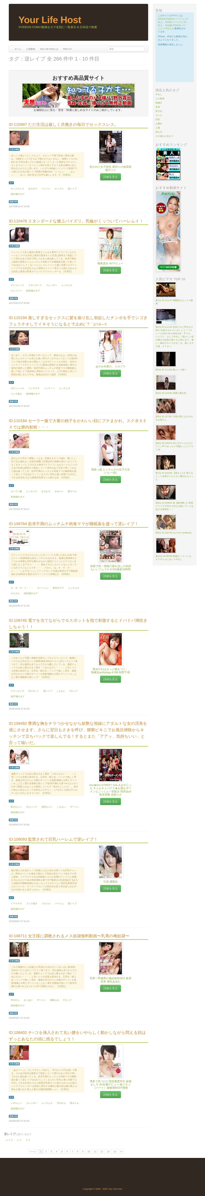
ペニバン (45, 188)
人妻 (158, 127)
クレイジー (16, 290)
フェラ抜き (16, 393)
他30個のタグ (33, 290)
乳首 (158, 107)
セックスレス (17, 188)
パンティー (49, 388)
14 (115, 1151)
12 (102, 1151)
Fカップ (74, 691)
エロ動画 (160, 98)
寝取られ (54, 1000)
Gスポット (33, 691)
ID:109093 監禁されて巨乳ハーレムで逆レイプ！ (53, 839)
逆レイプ (72, 188)
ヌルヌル (15, 593)
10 (88, 1151)
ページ (32, 1151)
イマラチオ (16, 903)
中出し (159, 94)
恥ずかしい (16, 807)
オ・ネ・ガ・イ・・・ (22, 588)
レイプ (9, 1140)
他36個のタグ (18, 1005)
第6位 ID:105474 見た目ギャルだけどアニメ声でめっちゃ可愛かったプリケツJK (175, 446)
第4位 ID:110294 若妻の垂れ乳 (171, 393)
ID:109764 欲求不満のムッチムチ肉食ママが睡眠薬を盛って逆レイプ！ (74, 524)
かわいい (59, 491)
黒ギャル (72, 491)
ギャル (159, 115)
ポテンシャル (17, 388)
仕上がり (32, 188)
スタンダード (35, 285)
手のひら (15, 1000)
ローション (43, 588)
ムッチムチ (67, 285)
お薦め (159, 123)
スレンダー (51, 285)
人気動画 (30, 49)
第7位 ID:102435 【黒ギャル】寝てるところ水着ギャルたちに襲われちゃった (175, 476)
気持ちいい (47, 807)
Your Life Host (49, 19)
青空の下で (58, 588)
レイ (19, 1140)
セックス (59, 188)
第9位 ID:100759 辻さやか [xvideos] (173, 532)
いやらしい (16, 1103)
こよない (60, 691)
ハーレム (59, 903)
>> (121, 1151)
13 (108, 1151)
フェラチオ (34, 388)
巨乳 (158, 119)
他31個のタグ (18, 194)
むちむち (45, 491)
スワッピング (17, 691)
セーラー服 (16, 491)
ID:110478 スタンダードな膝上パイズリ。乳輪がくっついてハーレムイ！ (76, 221)
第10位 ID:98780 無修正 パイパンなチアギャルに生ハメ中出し (173, 558)
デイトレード (17, 285)
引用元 (66, 174)
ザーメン (74, 807)
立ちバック (31, 807)
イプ (27, 1140)
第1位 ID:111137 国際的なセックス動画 (174, 302)
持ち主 (159, 132)
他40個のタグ (18, 812)
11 (95, 1151)
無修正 (159, 102)
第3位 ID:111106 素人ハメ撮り (171, 369)
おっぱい (28, 1000)
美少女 (159, 111)
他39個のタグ (33, 393)
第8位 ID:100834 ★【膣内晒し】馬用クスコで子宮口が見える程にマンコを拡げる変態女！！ (175, 506)
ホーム (18, 49)
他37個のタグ (18, 696)
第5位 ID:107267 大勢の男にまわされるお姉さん (174, 418)
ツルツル (45, 903)
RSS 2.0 (67, 49)
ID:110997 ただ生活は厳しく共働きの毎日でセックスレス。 (63, 124)
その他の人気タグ (164, 136)
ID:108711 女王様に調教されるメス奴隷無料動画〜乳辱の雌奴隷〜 (69, 936)
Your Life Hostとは (49, 49)
